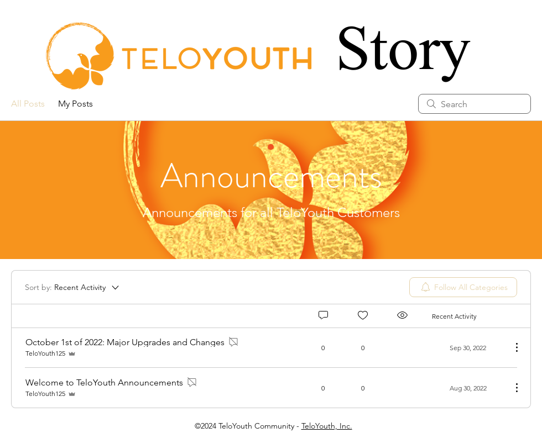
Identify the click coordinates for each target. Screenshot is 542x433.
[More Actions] (511, 347)
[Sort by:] (73, 287)
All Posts (28, 103)
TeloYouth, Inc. (326, 426)
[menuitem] (463, 287)
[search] (474, 104)
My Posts (75, 103)
